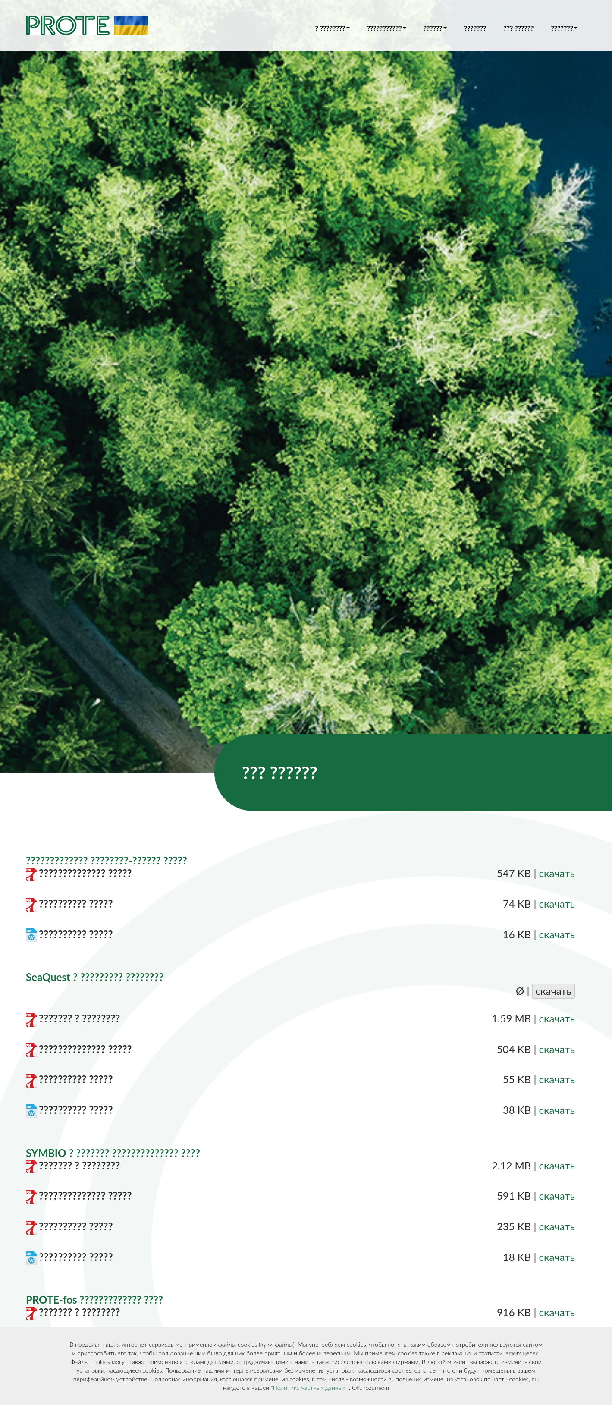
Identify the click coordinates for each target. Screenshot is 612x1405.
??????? (475, 28)
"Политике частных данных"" (310, 1387)
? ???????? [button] (332, 28)
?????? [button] (435, 28)
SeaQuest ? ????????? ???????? (94, 977)
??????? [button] (564, 28)
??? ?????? (518, 28)
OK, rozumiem (370, 1387)
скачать (557, 873)
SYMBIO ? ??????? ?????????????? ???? (113, 1153)
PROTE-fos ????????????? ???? (94, 1299)
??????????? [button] (386, 28)
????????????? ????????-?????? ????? (106, 860)
